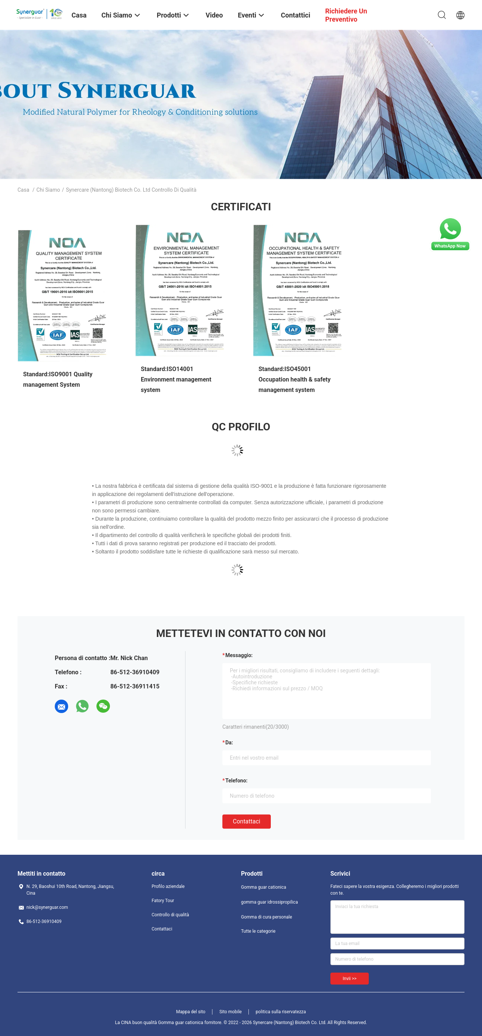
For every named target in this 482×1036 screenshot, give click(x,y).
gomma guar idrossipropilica (269, 902)
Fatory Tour (163, 900)
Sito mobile (230, 1011)
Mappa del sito (191, 1011)
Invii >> (349, 978)
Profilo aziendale (168, 886)
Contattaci (246, 821)
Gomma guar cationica (263, 887)
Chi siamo (48, 190)
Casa (23, 190)
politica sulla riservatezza (281, 1011)
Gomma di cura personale (266, 917)
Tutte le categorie (258, 931)
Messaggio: (239, 655)
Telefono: (236, 781)
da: (229, 742)
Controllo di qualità (170, 914)
